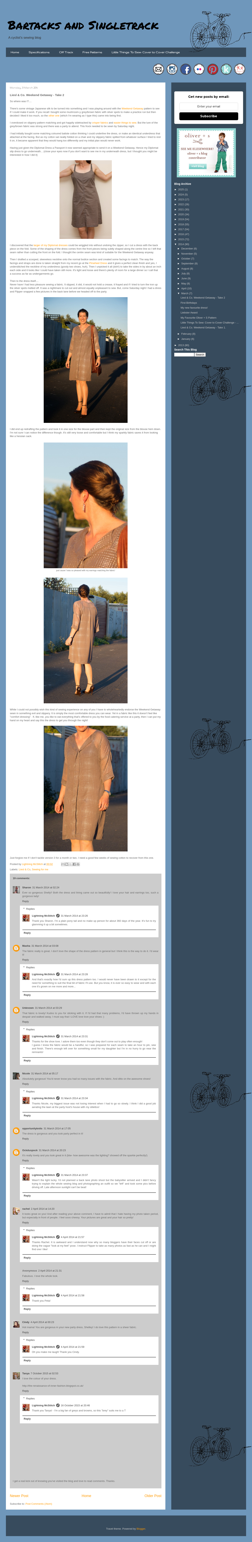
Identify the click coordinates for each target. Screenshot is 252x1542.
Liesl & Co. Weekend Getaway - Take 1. (203, 327)
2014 (181, 244)
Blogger (141, 1528)
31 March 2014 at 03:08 (44, 945)
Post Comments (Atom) (39, 1503)
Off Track (66, 52)
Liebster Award (189, 312)
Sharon (26, 887)
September (188, 263)
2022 (181, 204)
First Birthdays (189, 302)
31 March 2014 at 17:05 (57, 1128)
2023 (181, 199)
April (184, 288)
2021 (181, 209)
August (185, 268)
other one (54, 115)
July (184, 273)
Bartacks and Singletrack (83, 24)
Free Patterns (92, 52)
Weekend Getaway (132, 108)
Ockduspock (30, 1150)
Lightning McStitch (43, 915)
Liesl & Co (25, 869)
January (186, 338)
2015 (181, 239)
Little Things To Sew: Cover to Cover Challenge (146, 52)
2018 (181, 224)
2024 (181, 194)
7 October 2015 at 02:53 (44, 1373)
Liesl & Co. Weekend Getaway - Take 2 (203, 297)
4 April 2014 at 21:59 (72, 1346)
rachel (26, 1208)
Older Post (153, 1496)
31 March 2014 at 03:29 (48, 1007)
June (184, 278)
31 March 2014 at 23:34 (74, 1098)
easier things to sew (125, 122)
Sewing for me (40, 869)
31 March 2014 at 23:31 (74, 1036)
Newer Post (19, 1496)
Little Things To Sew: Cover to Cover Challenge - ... (210, 322)
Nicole (26, 1073)
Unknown (28, 1007)
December (187, 248)
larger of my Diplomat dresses (51, 245)
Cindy (25, 1322)
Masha (26, 945)
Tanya (26, 1373)
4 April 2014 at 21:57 (72, 1237)
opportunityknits (32, 1128)
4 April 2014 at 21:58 (72, 1295)
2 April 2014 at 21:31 (50, 1270)
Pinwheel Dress (98, 263)
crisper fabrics (100, 122)
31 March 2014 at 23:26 (74, 915)
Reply (25, 901)
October (186, 258)
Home (15, 52)
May (184, 283)
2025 (181, 189)
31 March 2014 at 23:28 (74, 974)
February (186, 333)
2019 (181, 219)
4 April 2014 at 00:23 (42, 1322)
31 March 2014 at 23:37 (74, 1175)
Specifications (39, 52)
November (187, 253)
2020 (181, 214)
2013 (181, 345)
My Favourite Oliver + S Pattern (198, 317)
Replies (30, 908)
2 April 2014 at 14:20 (42, 1208)
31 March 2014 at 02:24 (45, 887)
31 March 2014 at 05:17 (44, 1073)
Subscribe (208, 116)
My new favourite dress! (194, 307)
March (185, 293)
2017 (181, 229)
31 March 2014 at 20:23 (52, 1150)
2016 (181, 234)
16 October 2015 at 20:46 (75, 1405)
